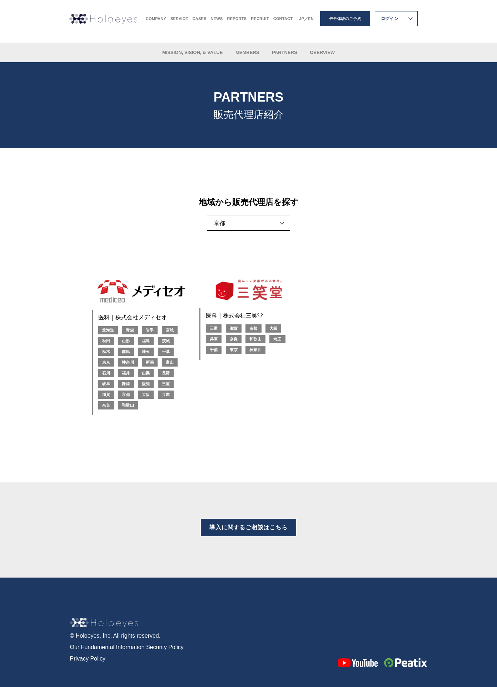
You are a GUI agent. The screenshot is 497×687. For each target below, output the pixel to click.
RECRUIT (260, 22)
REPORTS (237, 22)
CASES (200, 22)
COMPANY (156, 22)
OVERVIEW (322, 52)
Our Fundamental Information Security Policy (127, 647)
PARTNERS (285, 52)
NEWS (217, 22)
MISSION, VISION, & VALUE (193, 52)
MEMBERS (247, 52)
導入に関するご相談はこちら (248, 527)
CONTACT (283, 22)
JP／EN (306, 22)
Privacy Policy (88, 659)
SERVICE (179, 22)
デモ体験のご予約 (345, 21)
